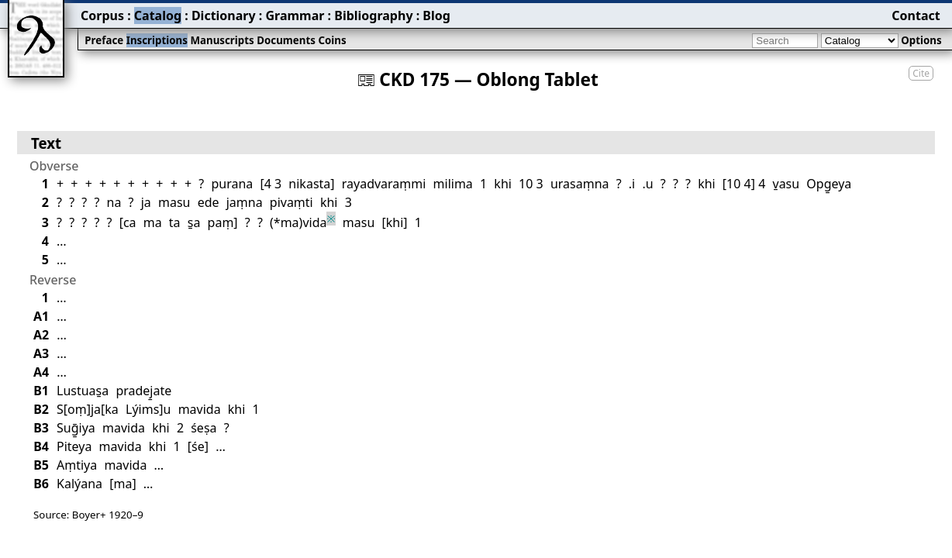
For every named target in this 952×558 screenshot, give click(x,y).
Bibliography (373, 15)
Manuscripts (222, 40)
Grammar (294, 15)
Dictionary (223, 15)
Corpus (102, 15)
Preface (104, 40)
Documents (286, 40)
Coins (332, 40)
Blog (436, 15)
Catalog (157, 15)
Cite (921, 73)
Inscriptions (157, 40)
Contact (916, 15)
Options (921, 40)
